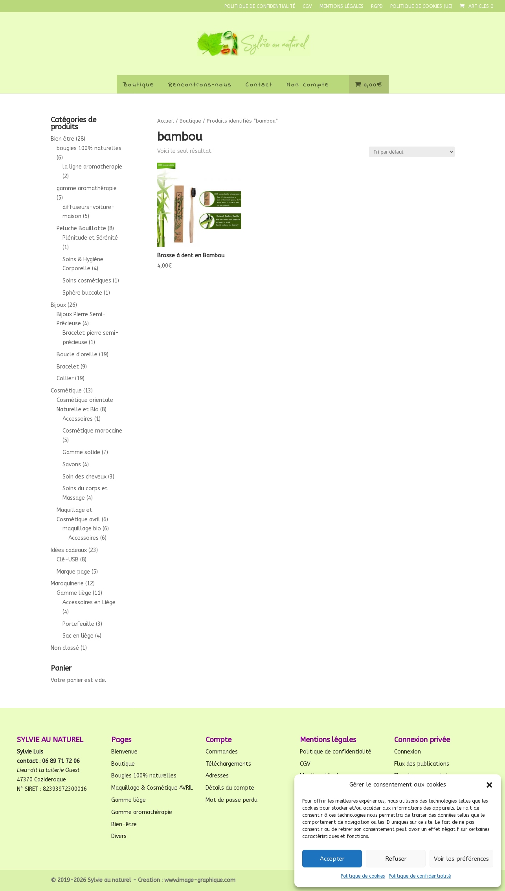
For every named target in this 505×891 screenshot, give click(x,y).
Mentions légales (342, 6)
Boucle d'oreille (77, 354)
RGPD (377, 6)
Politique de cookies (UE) (421, 6)
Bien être (62, 139)
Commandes (222, 751)
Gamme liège (74, 593)
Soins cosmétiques (86, 280)
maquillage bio (81, 528)
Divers (119, 836)
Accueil (165, 121)
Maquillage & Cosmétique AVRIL (152, 788)
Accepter (332, 858)
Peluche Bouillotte (81, 228)
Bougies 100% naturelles (143, 775)
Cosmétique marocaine (92, 430)
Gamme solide (81, 452)
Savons (71, 464)
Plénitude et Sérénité (90, 238)
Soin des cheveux (84, 476)
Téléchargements (228, 764)
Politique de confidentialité (420, 876)
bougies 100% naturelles (89, 148)
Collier (65, 378)
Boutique (138, 85)
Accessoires (77, 419)
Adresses (217, 775)
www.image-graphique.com (199, 880)
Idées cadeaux (69, 550)
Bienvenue (124, 751)
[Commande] (412, 152)
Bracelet (68, 366)
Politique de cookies (363, 876)
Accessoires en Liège (89, 602)
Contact (259, 85)
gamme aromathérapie (87, 188)
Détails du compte (230, 788)
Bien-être (124, 824)
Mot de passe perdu (231, 800)
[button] (489, 785)
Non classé (65, 648)
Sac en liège (78, 635)
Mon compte (307, 85)
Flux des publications (421, 764)
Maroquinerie (67, 583)
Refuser (396, 858)
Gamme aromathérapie (141, 812)
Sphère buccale (82, 293)
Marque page (73, 571)
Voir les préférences (461, 858)
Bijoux (58, 305)
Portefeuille (78, 624)
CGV (307, 6)
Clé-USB (68, 559)
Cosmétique (66, 390)
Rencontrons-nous (200, 85)
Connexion (407, 751)
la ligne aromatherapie (92, 166)
